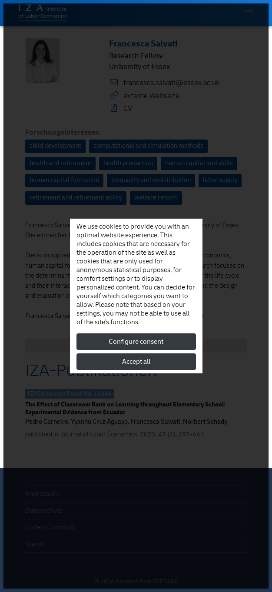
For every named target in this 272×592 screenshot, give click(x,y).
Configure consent (136, 341)
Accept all (136, 361)
